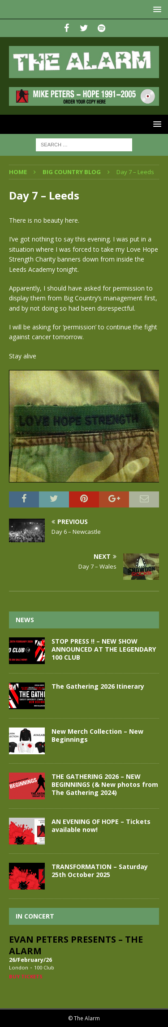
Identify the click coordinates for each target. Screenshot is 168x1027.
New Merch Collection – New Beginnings (97, 735)
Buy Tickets (26, 976)
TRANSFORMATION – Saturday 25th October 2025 (100, 870)
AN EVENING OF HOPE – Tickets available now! (101, 825)
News (25, 619)
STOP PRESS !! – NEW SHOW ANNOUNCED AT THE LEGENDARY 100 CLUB (104, 649)
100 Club (44, 967)
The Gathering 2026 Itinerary (98, 686)
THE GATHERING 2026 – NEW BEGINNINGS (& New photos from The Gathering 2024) (105, 784)
